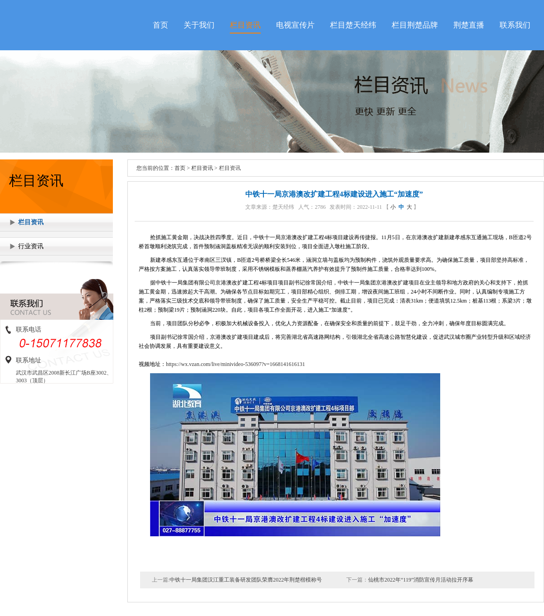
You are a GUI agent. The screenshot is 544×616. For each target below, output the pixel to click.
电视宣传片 (295, 25)
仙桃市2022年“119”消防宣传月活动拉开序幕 (420, 580)
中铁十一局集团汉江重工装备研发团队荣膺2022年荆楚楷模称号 (246, 580)
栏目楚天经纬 (353, 25)
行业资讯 (31, 246)
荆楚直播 (468, 25)
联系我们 (515, 25)
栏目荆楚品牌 (415, 25)
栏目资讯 (245, 25)
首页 (160, 25)
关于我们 (199, 25)
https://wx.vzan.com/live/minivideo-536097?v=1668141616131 (235, 364)
